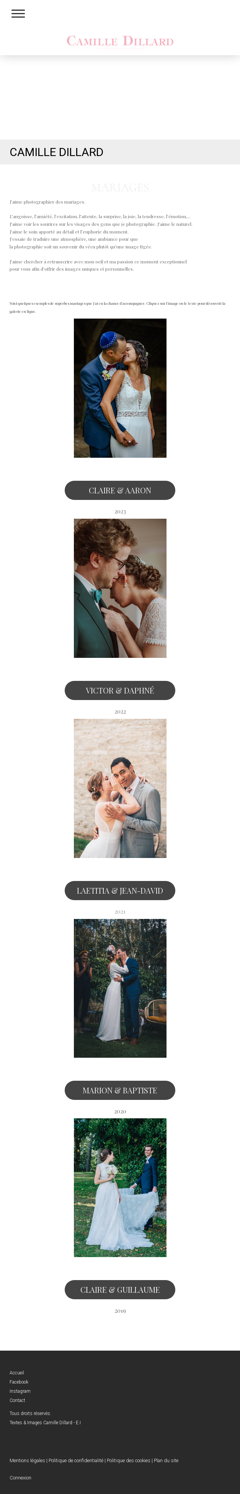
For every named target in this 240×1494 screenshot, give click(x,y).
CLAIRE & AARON (120, 490)
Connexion (20, 1478)
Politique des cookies (128, 1460)
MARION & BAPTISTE (120, 1090)
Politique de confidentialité (76, 1460)
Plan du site (166, 1460)
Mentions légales (27, 1460)
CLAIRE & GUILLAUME (120, 1289)
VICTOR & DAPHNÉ (120, 690)
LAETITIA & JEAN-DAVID (120, 890)
